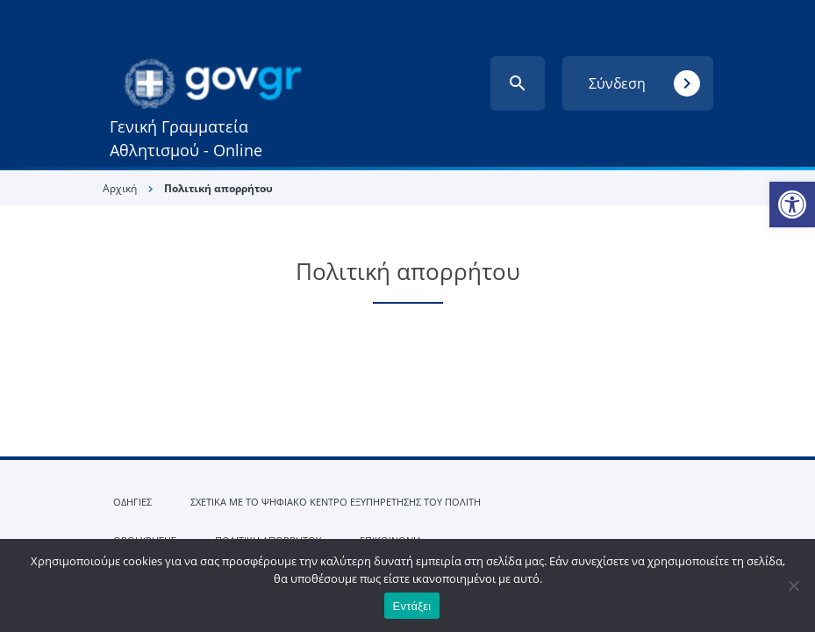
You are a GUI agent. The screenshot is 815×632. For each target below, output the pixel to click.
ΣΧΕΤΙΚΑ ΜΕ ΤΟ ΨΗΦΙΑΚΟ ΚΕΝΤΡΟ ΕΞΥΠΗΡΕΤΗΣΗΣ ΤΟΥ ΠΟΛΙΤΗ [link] (335, 501)
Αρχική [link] (120, 188)
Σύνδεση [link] (644, 83)
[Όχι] (793, 585)
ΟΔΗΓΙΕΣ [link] (132, 501)
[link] (792, 204)
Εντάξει (412, 606)
